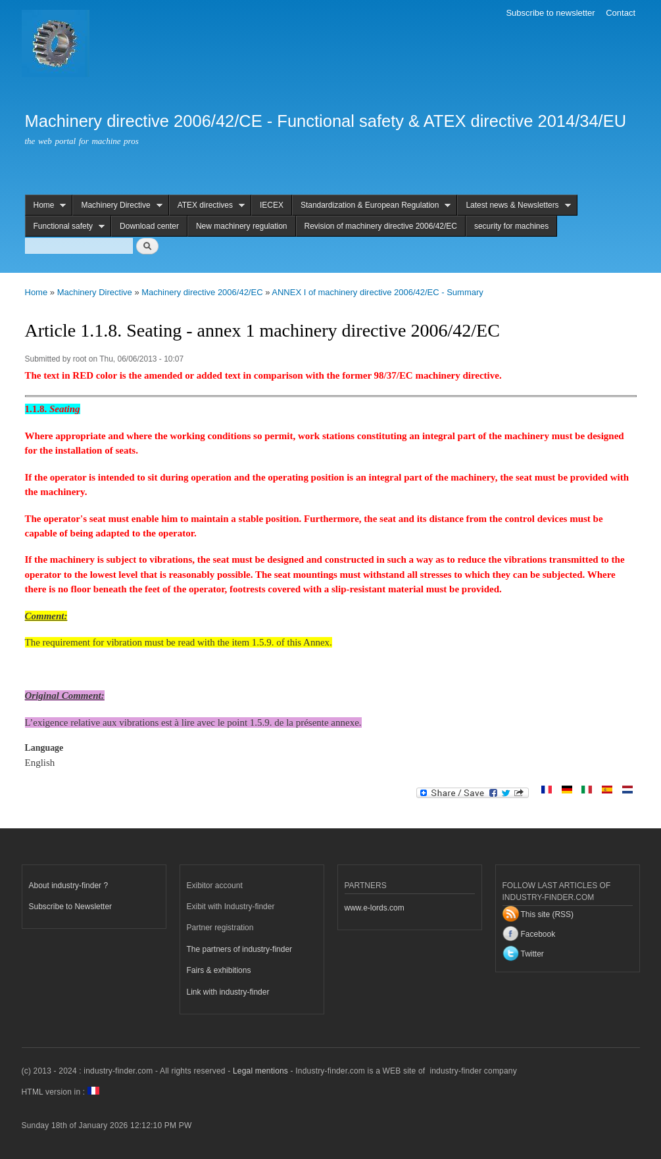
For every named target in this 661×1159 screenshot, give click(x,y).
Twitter (532, 953)
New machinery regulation (241, 226)
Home (45, 205)
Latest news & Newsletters (513, 205)
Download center (149, 226)
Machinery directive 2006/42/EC (201, 292)
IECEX (271, 205)
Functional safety (65, 226)
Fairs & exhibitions (219, 970)
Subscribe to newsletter (550, 13)
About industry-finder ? (69, 885)
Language (44, 748)
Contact (620, 13)
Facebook (538, 934)
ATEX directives (207, 205)
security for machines (511, 226)
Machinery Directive (117, 205)
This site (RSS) (547, 914)
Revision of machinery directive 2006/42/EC (381, 226)
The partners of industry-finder (240, 949)
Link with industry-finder (228, 992)
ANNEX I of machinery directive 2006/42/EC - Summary (377, 292)
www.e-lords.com (374, 907)
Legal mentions (260, 1071)
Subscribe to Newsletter (70, 906)
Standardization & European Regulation (371, 205)
